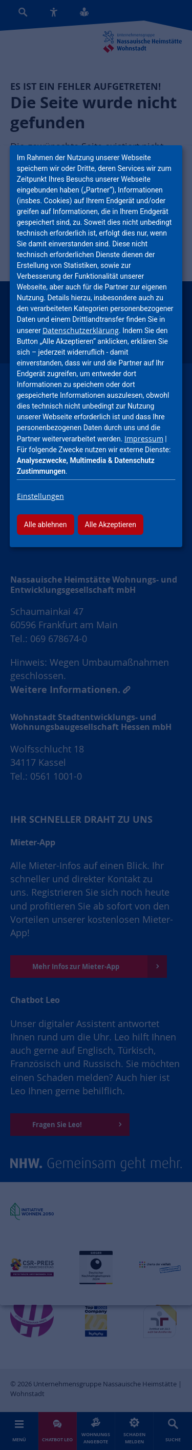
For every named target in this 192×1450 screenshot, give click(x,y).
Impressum (143, 438)
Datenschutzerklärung (80, 330)
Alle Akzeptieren (110, 524)
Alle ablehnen (45, 524)
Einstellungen (40, 496)
